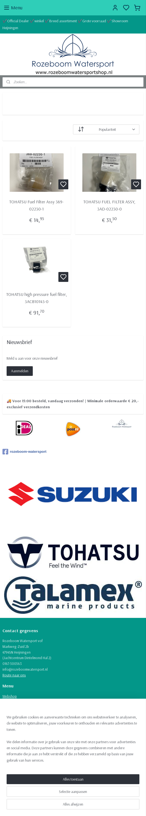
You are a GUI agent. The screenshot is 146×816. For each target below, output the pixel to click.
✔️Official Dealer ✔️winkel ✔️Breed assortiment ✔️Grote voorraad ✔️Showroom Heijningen (65, 24)
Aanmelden (19, 370)
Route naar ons (14, 675)
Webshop (9, 696)
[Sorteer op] (106, 129)
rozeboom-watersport (24, 451)
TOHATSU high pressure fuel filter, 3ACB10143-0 (36, 298)
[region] (73, 741)
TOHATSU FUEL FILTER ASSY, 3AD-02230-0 (109, 205)
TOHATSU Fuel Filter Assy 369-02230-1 (36, 205)
